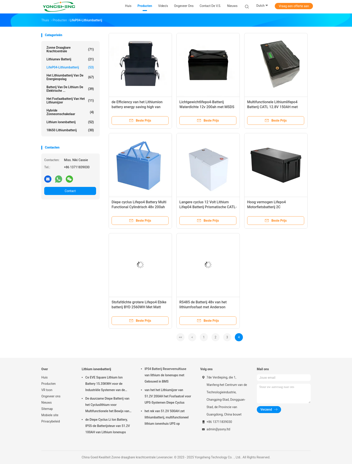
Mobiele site (49, 415)
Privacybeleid (50, 421)
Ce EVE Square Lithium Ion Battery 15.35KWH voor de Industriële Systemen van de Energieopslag (105, 384)
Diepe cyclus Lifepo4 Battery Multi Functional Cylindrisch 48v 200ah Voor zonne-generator (139, 207)
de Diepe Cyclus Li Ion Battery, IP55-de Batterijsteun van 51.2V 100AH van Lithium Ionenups (107, 426)
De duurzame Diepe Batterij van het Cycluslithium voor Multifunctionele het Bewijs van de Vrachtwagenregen (107, 405)
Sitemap (47, 409)
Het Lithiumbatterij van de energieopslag (70, 77)
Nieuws (46, 402)
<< (180, 337)
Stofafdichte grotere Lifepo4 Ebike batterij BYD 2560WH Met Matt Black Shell (139, 307)
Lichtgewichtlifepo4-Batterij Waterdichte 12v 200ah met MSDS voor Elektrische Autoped (206, 107)
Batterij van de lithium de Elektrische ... (70, 88)
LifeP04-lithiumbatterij (70, 67)
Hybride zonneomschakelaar (70, 112)
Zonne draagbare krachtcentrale (70, 49)
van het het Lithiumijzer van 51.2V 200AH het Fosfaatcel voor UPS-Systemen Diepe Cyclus (168, 396)
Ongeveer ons (50, 396)
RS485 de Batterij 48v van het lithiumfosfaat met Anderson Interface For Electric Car (203, 307)
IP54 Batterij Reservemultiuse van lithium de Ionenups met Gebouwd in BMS (165, 375)
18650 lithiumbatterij (70, 130)
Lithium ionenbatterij (70, 122)
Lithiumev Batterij (70, 59)
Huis (44, 377)
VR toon (46, 390)
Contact (70, 191)
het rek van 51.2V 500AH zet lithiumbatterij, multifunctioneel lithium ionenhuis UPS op (167, 417)
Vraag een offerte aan (294, 6)
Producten (48, 383)
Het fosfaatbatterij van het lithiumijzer (70, 100)
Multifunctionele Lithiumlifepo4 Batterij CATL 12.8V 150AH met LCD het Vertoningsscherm (272, 107)
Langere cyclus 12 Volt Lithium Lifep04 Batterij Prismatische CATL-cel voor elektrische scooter (208, 207)
